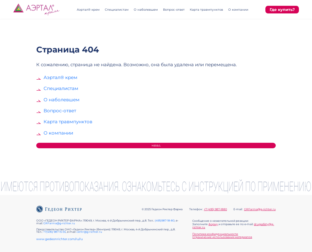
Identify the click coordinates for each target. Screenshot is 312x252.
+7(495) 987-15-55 (54, 231)
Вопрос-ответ (174, 10)
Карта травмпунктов (206, 10)
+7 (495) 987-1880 (215, 209)
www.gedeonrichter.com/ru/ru (59, 239)
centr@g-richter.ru (89, 231)
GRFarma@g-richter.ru (260, 209)
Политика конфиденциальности (215, 234)
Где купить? (282, 9)
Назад (156, 145)
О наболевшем (146, 10)
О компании (238, 10)
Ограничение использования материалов (222, 237)
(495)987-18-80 (165, 220)
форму (213, 224)
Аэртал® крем (88, 10)
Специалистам (117, 10)
